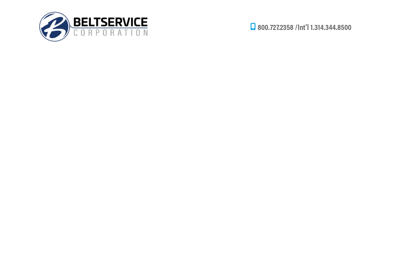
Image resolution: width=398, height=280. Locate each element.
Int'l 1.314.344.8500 (324, 27)
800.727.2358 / (278, 27)
